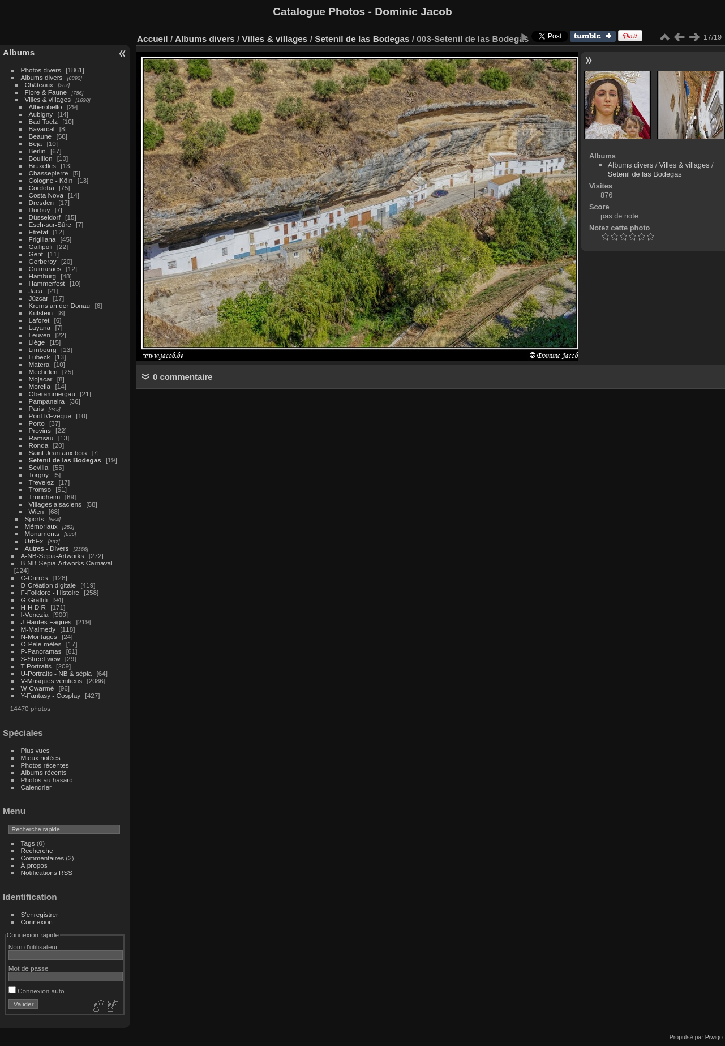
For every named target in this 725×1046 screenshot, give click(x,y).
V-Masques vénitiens (52, 680)
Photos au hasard (47, 779)
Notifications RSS (47, 872)
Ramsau (41, 437)
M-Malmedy (38, 629)
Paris (36, 408)
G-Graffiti (34, 599)
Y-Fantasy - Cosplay (51, 695)
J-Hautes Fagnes (46, 621)
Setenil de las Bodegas (65, 460)
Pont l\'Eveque (50, 415)
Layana (40, 327)
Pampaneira (47, 401)
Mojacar (41, 379)
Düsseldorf (45, 217)
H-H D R (33, 607)
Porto (37, 423)
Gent (36, 254)
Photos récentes (45, 765)
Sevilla (39, 467)
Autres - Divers (47, 548)
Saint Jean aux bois (58, 452)
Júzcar (39, 298)
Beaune (40, 136)
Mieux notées (41, 757)
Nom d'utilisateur (33, 946)
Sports (34, 518)
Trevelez (41, 482)
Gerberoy (43, 261)
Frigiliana (42, 239)
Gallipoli (41, 246)
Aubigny (41, 114)
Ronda (39, 445)
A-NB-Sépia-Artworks (52, 555)
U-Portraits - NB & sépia (56, 673)
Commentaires (43, 857)
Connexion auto (36, 990)
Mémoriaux (41, 526)
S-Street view (41, 658)
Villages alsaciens (55, 504)
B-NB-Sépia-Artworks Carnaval (67, 563)
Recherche (37, 850)
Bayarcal (42, 128)
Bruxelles (42, 165)
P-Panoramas (41, 651)
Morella (40, 386)
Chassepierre (48, 173)
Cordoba (41, 187)
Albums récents (44, 772)
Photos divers (41, 70)
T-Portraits (36, 666)
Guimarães (45, 268)
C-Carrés (34, 577)
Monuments (42, 533)
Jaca (36, 290)
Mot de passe (28, 968)
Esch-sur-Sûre (50, 224)
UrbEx (34, 541)
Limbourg (43, 349)
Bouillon (41, 158)
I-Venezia (35, 614)
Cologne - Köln (51, 180)
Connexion (37, 921)
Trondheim (45, 496)
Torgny (39, 474)
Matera (39, 364)
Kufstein (41, 312)
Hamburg (42, 276)
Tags (28, 843)
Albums (19, 52)
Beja (35, 143)
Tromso (40, 489)
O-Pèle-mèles (41, 644)
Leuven (40, 334)
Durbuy (39, 209)
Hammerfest (47, 283)
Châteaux (39, 84)
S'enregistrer (39, 914)
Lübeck (39, 357)
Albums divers (42, 77)
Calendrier (36, 787)
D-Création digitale (48, 585)
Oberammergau (52, 393)
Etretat (39, 231)
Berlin (37, 151)
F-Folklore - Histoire (50, 592)
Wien (36, 511)
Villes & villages (48, 99)
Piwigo (714, 1037)
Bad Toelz (43, 121)
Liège (37, 342)
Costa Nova (46, 195)
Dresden (41, 202)
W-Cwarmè (37, 688)
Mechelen (43, 371)
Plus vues (35, 750)
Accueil (152, 39)
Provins (40, 430)
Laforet (39, 320)
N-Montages (39, 636)
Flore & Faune (46, 92)
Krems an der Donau (60, 305)
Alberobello (45, 106)
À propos (34, 865)
